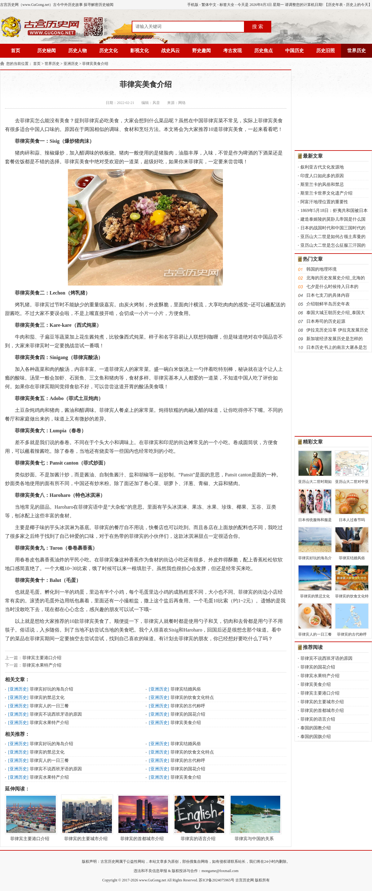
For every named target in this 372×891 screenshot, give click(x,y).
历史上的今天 (357, 4)
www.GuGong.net (152, 880)
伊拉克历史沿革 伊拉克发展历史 (337, 330)
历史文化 (108, 50)
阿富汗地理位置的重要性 (324, 202)
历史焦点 (263, 50)
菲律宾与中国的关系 (254, 817)
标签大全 (226, 4)
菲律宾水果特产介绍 (41, 665)
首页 (15, 50)
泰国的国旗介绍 (315, 736)
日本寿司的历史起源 (325, 321)
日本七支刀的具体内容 (328, 295)
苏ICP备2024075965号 (216, 880)
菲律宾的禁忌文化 (47, 697)
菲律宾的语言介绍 (198, 817)
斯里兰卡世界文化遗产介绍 (326, 193)
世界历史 (356, 50)
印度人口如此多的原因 (322, 175)
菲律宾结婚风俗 (185, 689)
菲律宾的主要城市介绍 (86, 817)
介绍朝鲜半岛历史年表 (328, 304)
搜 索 (257, 26)
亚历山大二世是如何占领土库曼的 (332, 236)
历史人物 (77, 50)
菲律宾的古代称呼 (187, 706)
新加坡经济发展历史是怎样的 (334, 338)
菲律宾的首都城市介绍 (142, 817)
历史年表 (335, 4)
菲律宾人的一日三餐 (49, 706)
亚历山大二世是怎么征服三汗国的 (332, 245)
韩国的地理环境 (321, 269)
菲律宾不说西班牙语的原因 (56, 714)
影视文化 (139, 50)
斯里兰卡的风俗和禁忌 (322, 184)
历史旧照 (325, 50)
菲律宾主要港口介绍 (41, 657)
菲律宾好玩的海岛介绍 (51, 689)
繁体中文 (209, 4)
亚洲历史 (71, 63)
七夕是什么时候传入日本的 (332, 286)
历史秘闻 (46, 50)
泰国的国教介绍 (315, 728)
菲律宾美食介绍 (95, 63)
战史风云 (170, 50)
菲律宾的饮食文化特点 (192, 697)
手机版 (192, 4)
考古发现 (232, 50)
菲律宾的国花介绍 (187, 714)
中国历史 (294, 50)
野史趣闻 (201, 50)
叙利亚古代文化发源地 (322, 167)
